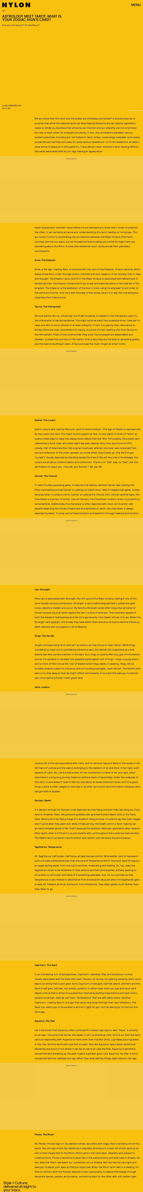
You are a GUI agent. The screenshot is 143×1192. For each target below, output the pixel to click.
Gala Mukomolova (13, 105)
